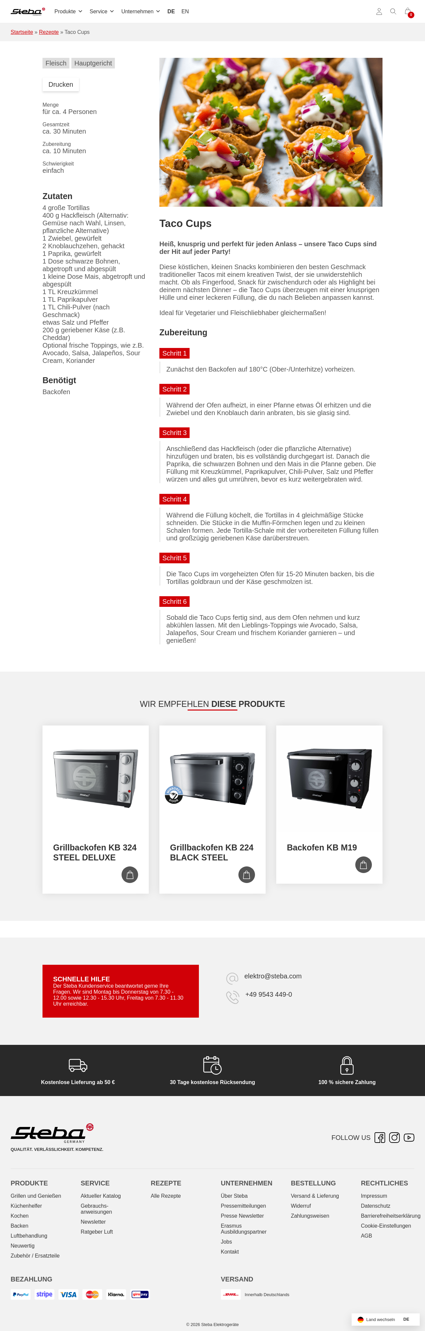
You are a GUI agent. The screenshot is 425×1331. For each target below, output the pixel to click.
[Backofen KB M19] (329, 778)
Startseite (22, 32)
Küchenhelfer (26, 1206)
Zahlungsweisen (310, 1216)
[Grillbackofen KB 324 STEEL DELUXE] (95, 778)
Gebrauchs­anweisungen (96, 1209)
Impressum (374, 1196)
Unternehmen (141, 11)
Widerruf (301, 1206)
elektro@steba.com (273, 976)
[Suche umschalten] (393, 11)
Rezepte (49, 32)
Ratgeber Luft (97, 1232)
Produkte (68, 11)
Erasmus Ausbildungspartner (244, 1229)
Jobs (226, 1242)
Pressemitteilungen (243, 1206)
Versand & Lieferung (315, 1196)
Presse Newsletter (242, 1216)
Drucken (60, 84)
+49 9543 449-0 (268, 994)
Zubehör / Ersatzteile (35, 1256)
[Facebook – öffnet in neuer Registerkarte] (380, 1137)
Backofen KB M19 (322, 847)
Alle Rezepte (166, 1196)
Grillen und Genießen (36, 1196)
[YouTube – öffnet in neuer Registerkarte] (409, 1137)
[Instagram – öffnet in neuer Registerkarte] (394, 1137)
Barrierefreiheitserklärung (391, 1216)
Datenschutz (375, 1206)
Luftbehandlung (29, 1236)
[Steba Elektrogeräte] (28, 12)
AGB (366, 1236)
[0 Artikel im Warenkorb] (407, 11)
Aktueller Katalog (101, 1196)
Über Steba (234, 1196)
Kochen (20, 1216)
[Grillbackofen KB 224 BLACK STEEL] (212, 778)
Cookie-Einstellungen (386, 1226)
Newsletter (93, 1222)
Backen (19, 1226)
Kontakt (230, 1252)
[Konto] (379, 11)
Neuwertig (23, 1246)
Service (102, 11)
